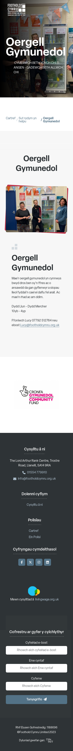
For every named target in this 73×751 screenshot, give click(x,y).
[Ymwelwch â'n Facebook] (21, 562)
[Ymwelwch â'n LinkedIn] (47, 562)
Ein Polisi (34, 537)
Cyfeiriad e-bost (36, 642)
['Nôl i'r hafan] (16, 10)
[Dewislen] (60, 9)
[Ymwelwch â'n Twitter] (30, 562)
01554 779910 (34, 472)
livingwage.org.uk (47, 599)
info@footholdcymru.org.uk (34, 478)
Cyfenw (36, 678)
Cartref (11, 118)
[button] (36, 699)
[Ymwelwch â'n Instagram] (38, 562)
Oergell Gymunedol (51, 120)
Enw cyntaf (36, 660)
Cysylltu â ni (35, 505)
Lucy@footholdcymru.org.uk (39, 329)
